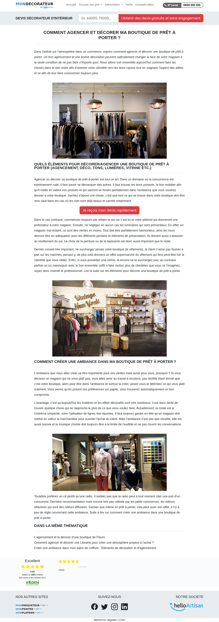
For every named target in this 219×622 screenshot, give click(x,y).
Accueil (71, 5)
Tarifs (129, 5)
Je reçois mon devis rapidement (109, 210)
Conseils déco (144, 5)
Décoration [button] (112, 5)
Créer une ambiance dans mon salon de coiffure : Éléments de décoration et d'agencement (95, 548)
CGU (122, 620)
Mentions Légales (105, 620)
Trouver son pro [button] (89, 5)
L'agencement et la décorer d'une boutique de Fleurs (69, 537)
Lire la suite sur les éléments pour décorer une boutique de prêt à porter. (132, 271)
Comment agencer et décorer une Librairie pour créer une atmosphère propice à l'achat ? (94, 542)
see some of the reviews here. (32, 578)
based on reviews (32, 573)
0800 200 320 (191, 5)
